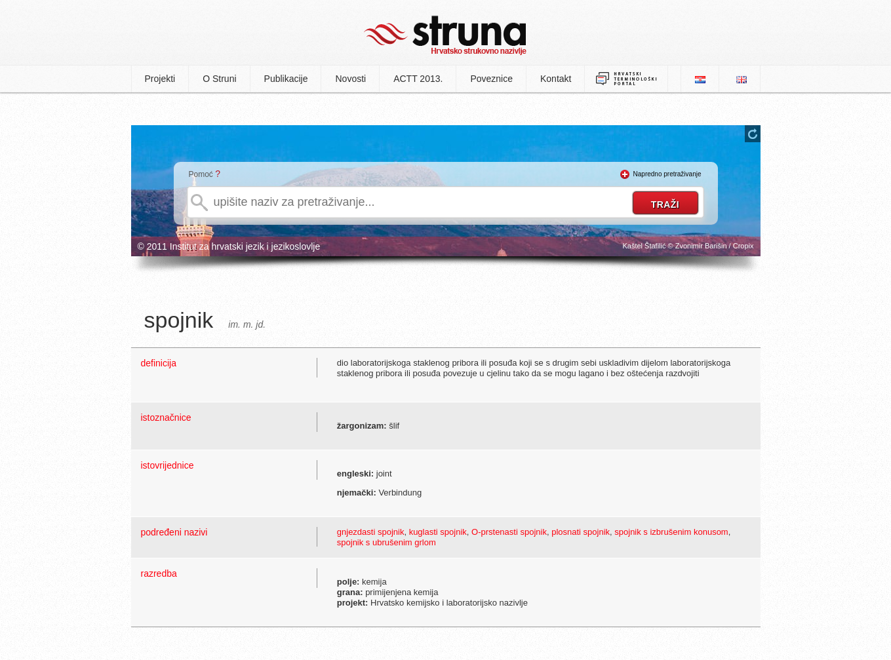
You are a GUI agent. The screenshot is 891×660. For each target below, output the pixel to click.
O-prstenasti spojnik (509, 532)
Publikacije (286, 78)
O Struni (219, 78)
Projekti (160, 78)
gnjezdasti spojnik (371, 532)
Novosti (350, 78)
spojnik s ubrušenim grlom (386, 542)
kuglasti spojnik (438, 532)
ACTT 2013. (418, 78)
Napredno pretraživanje (667, 174)
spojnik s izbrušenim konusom (671, 532)
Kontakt (555, 78)
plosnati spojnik (580, 532)
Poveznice (491, 78)
